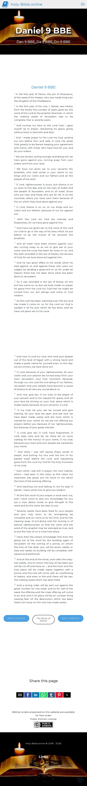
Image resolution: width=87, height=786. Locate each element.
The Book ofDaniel (43, 619)
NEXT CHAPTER (70, 618)
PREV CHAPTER (16, 618)
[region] (43, 72)
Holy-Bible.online (27, 4)
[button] (20, 695)
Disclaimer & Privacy (43, 768)
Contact (43, 773)
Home (43, 763)
